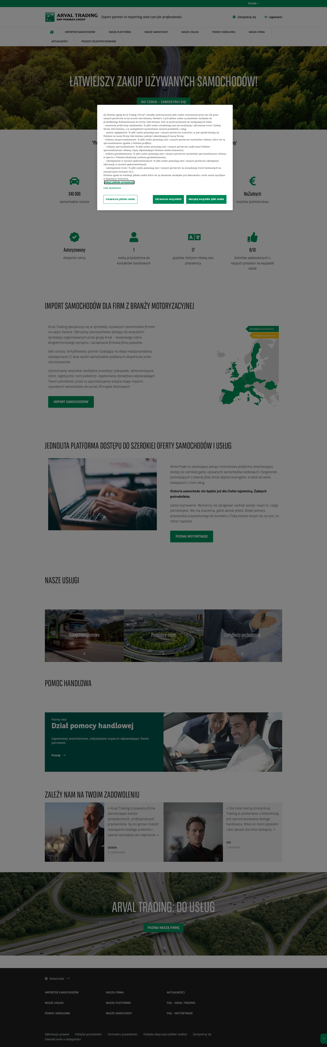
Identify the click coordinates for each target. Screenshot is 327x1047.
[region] (165, 157)
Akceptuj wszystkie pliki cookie (206, 199)
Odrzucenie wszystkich (168, 199)
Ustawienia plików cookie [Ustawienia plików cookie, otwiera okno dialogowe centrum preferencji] (120, 199)
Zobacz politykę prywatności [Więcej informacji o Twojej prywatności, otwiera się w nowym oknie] (119, 182)
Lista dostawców (112, 187)
